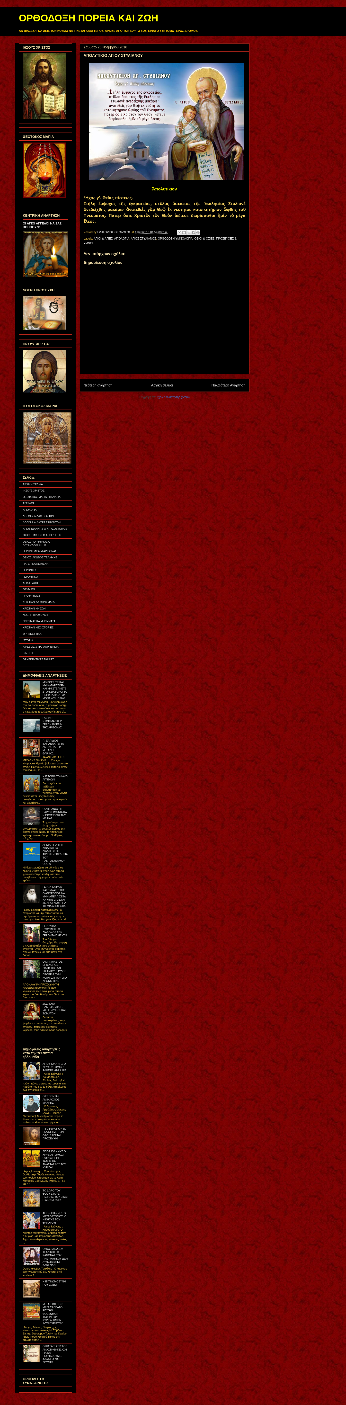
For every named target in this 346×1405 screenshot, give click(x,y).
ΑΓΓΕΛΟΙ (28, 503)
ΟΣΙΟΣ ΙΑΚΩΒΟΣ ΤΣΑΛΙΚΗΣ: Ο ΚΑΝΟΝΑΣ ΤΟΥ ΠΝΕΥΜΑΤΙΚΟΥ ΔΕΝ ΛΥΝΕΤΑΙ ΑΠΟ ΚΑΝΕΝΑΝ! (55, 1256)
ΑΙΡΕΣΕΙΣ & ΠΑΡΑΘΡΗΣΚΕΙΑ (41, 646)
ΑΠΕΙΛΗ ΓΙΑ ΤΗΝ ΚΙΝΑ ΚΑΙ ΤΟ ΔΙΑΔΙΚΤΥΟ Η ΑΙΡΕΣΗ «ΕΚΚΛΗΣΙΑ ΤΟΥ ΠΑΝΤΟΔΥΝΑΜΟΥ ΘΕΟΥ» (55, 854)
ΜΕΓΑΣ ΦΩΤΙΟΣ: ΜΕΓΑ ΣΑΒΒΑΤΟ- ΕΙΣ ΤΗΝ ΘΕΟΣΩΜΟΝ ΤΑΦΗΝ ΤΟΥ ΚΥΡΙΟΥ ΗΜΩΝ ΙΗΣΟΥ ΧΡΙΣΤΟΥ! (53, 1314)
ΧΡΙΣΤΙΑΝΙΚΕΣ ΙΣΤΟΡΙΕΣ (38, 627)
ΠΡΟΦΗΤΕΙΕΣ (31, 595)
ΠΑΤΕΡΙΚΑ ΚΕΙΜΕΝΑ (36, 563)
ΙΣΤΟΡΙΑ (28, 640)
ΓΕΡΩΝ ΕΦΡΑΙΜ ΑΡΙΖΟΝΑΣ (40, 551)
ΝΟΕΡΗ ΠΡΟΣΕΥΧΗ (35, 614)
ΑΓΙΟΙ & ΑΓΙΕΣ (103, 238)
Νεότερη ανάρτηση (98, 385)
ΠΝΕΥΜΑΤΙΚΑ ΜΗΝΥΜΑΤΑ (39, 621)
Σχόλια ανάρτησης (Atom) (173, 397)
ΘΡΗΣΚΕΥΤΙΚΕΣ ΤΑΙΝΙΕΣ (38, 659)
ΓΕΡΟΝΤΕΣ (30, 570)
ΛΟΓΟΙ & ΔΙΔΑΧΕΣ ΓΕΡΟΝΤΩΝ (42, 522)
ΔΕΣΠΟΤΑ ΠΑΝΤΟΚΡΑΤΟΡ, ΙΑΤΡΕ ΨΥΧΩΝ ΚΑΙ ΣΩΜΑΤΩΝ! (54, 1008)
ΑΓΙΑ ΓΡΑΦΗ (30, 583)
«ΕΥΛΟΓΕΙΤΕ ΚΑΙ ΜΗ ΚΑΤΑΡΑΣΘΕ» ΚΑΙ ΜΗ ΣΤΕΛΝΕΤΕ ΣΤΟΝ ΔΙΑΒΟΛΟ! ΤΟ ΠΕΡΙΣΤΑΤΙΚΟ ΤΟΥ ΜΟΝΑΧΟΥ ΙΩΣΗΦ (55, 690)
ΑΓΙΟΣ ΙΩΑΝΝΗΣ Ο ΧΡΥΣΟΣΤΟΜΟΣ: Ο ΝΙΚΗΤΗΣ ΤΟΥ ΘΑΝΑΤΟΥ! (54, 1218)
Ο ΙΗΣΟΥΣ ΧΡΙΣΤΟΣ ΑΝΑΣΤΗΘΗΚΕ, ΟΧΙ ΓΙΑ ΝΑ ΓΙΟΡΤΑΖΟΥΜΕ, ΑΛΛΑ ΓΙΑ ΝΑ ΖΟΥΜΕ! (55, 1354)
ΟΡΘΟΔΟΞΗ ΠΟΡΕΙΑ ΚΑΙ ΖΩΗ (88, 18)
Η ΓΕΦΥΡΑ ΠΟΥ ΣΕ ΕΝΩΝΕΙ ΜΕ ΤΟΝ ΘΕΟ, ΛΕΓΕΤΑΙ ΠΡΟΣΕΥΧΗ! (54, 1133)
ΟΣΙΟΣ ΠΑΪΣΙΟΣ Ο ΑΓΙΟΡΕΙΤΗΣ (42, 535)
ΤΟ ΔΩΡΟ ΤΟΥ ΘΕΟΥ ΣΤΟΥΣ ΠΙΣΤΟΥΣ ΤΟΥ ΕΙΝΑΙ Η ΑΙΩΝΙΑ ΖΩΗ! (55, 1195)
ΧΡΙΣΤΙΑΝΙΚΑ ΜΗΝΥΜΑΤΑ (39, 601)
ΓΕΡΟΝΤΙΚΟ (30, 576)
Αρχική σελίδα (162, 385)
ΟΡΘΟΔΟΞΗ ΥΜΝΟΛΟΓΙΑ (175, 238)
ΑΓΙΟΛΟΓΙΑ (121, 238)
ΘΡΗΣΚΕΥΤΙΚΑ (32, 633)
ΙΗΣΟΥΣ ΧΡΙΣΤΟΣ (34, 490)
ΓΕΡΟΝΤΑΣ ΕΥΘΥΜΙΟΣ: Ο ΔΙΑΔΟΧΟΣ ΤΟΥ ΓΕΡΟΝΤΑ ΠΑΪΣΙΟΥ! (55, 930)
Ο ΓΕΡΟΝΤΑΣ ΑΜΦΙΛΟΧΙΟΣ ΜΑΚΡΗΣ (51, 1099)
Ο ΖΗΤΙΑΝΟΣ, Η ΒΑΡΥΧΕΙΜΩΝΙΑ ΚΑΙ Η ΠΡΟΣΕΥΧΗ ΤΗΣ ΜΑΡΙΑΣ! (55, 813)
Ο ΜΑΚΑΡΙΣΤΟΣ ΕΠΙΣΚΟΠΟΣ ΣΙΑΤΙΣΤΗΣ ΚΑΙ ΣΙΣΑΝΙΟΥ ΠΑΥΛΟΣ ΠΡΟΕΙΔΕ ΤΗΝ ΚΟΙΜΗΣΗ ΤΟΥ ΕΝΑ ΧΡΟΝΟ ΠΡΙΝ (55, 971)
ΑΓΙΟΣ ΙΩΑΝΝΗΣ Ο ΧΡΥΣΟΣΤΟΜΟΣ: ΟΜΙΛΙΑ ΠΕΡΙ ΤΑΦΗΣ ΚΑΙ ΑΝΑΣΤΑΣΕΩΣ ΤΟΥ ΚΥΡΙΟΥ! (54, 1159)
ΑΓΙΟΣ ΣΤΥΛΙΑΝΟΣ (143, 238)
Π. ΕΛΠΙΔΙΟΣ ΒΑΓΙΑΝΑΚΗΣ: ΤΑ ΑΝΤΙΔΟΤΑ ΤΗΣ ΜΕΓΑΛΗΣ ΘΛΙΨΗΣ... (53, 747)
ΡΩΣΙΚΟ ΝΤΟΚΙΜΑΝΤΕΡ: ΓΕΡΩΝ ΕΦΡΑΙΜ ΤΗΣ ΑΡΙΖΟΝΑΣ (52, 722)
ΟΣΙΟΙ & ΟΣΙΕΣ (204, 238)
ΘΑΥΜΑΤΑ (29, 589)
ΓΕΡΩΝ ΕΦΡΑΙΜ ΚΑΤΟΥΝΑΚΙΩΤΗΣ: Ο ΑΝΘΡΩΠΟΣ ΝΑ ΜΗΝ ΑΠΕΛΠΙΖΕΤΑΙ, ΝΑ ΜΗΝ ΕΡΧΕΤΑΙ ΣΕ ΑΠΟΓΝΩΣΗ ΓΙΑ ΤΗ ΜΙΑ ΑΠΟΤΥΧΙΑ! (55, 896)
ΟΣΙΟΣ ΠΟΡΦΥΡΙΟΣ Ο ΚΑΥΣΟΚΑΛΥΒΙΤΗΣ (37, 543)
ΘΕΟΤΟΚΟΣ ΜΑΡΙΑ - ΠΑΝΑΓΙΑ (42, 496)
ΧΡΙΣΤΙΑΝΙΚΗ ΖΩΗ (34, 608)
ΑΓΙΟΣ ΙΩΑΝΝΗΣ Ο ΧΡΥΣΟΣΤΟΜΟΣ (45, 528)
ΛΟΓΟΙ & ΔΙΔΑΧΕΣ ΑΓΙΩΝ (38, 516)
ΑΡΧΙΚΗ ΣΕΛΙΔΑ (33, 484)
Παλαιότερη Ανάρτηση (229, 385)
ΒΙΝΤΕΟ (28, 653)
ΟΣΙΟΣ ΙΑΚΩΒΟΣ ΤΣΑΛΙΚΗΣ (40, 557)
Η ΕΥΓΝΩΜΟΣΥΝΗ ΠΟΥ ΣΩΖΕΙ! (54, 1283)
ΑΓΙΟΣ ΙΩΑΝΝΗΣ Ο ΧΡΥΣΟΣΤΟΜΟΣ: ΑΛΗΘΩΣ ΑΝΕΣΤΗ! (54, 1067)
